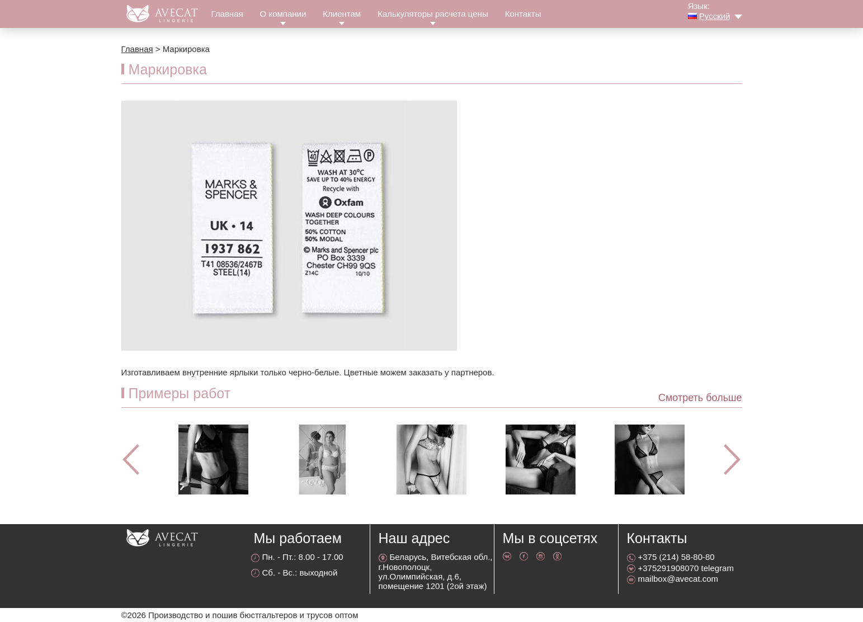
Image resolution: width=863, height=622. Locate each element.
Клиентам (342, 13)
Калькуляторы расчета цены (433, 13)
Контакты (523, 13)
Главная (227, 13)
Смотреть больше (700, 397)
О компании (283, 13)
